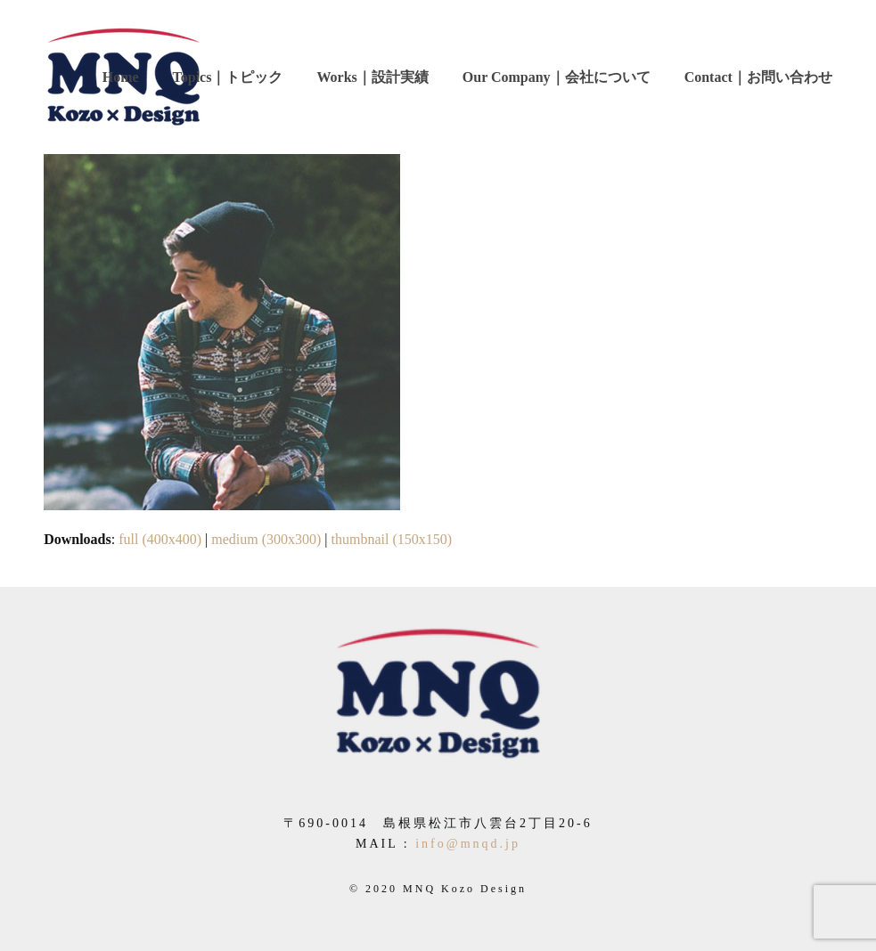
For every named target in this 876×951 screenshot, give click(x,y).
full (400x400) (160, 539)
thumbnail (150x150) (392, 539)
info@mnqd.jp (467, 843)
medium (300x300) (266, 539)
